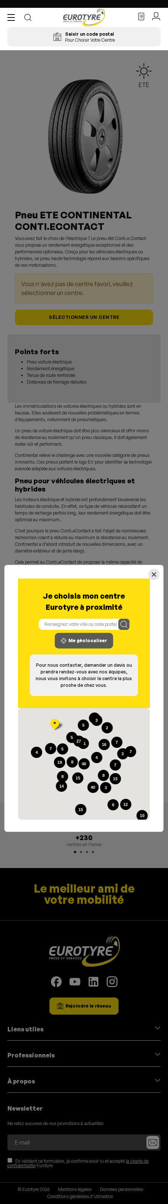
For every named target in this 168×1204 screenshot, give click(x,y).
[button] (13, 17)
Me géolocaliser (84, 641)
